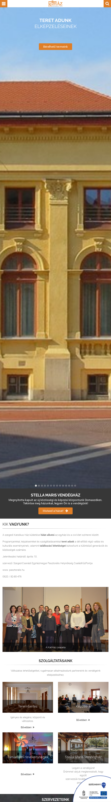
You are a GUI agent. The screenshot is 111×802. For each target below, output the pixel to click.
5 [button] (48, 486)
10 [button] (63, 486)
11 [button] (66, 486)
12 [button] (69, 486)
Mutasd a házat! (55, 511)
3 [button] (42, 486)
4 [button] (45, 486)
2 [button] (39, 486)
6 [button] (51, 486)
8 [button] (57, 486)
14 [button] (75, 486)
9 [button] (60, 486)
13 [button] (72, 486)
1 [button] (36, 486)
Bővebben (28, 727)
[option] (55, 247)
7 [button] (54, 486)
